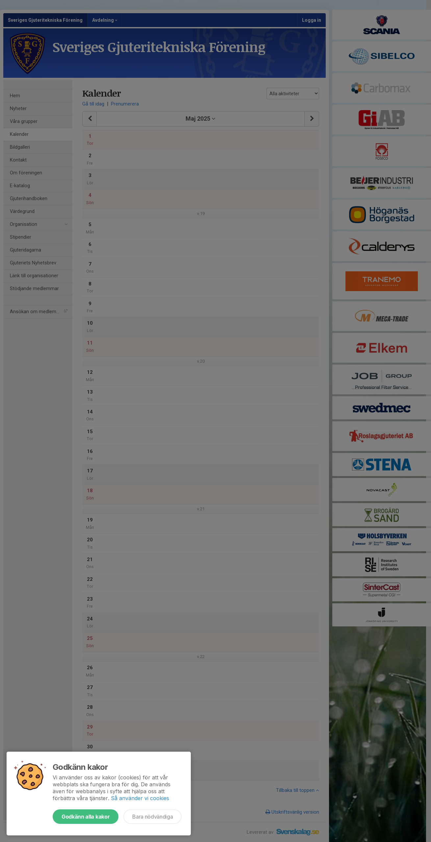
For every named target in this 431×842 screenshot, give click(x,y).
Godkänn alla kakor (86, 816)
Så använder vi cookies (140, 798)
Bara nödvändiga (152, 816)
